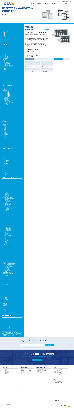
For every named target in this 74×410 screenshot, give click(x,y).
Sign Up (50, 345)
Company (53, 3)
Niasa (22, 375)
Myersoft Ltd (39, 371)
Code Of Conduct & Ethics (58, 382)
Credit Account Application (58, 372)
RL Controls (39, 372)
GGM (29, 373)
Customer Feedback (24, 390)
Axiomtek (22, 370)
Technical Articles (7, 389)
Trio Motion (29, 377)
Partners (39, 3)
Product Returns (56, 371)
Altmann (22, 369)
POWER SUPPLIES (6, 301)
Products (32, 3)
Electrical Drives (6, 371)
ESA (21, 373)
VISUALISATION (5, 284)
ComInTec (22, 371)
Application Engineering (58, 373)
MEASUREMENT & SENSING (8, 177)
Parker (29, 375)
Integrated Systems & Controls (42, 369)
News (59, 3)
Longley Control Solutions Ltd (41, 370)
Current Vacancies (57, 370)
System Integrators (40, 367)
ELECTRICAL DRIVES (6, 29)
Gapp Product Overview (58, 369)
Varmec (22, 378)
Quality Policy (56, 379)
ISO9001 (55, 380)
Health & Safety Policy (57, 378)
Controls (5, 369)
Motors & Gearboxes (7, 373)
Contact (65, 3)
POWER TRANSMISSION (7, 148)
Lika (28, 374)
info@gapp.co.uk (68, 1)
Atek (29, 369)
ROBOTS (4, 307)
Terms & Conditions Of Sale (58, 375)
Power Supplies (6, 372)
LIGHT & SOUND (5, 275)
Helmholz (22, 374)
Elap (28, 372)
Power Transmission (7, 375)
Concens (29, 371)
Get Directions (23, 391)
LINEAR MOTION (5, 121)
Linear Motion (6, 374)
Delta (22, 372)
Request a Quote (23, 389)
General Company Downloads (58, 374)
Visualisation (6, 370)
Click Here (37, 360)
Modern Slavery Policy (57, 377)
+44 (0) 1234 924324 (61, 1)
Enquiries (58, 58)
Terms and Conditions (7, 404)
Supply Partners (23, 367)
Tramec (22, 377)
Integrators (46, 3)
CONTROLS (4, 44)
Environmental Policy (57, 381)
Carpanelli (29, 370)
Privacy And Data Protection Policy (9, 406)
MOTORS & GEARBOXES (7, 85)
